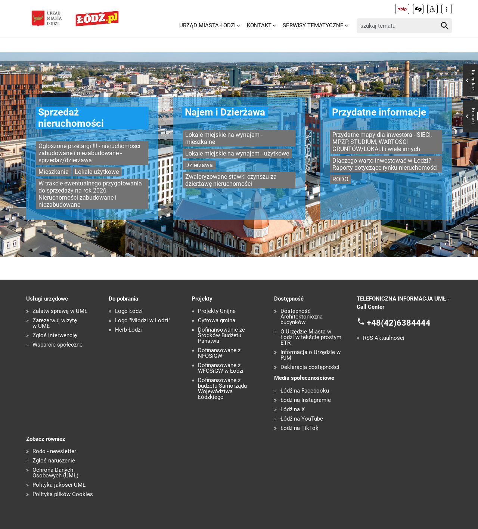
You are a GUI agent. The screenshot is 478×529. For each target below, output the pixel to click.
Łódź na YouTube (301, 419)
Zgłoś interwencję (54, 335)
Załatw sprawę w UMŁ (59, 311)
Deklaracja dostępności (309, 367)
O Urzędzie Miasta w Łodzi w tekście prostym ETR (310, 337)
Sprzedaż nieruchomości (71, 118)
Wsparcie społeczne (57, 345)
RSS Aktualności (383, 338)
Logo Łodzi (129, 311)
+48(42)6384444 (399, 322)
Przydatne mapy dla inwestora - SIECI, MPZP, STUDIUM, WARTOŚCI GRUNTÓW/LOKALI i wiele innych (382, 142)
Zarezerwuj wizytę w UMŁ (54, 323)
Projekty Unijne (217, 311)
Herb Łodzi (128, 330)
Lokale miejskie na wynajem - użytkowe (237, 153)
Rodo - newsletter (54, 451)
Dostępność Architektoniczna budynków (301, 316)
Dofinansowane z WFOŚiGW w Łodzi (220, 368)
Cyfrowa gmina (216, 320)
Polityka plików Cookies (62, 494)
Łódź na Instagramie (305, 400)
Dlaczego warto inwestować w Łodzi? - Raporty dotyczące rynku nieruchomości (385, 164)
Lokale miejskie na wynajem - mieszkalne (224, 138)
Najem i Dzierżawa (225, 112)
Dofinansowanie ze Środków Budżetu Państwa (221, 335)
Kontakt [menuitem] (259, 25)
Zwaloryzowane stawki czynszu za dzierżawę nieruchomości (231, 180)
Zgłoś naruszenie (53, 461)
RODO (340, 179)
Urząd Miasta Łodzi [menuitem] (207, 25)
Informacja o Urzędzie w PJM (310, 355)
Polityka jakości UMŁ (59, 485)
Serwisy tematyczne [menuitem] (313, 25)
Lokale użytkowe (97, 171)
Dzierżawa (199, 165)
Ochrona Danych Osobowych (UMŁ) (55, 473)
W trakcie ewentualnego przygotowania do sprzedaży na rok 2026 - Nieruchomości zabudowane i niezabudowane (90, 194)
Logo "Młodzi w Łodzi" (142, 320)
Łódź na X (292, 409)
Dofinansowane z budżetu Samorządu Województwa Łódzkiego (222, 389)
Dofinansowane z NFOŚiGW (219, 353)
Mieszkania (53, 171)
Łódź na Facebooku (304, 391)
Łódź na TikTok (299, 428)
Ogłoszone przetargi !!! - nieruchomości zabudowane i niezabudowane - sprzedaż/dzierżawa (89, 153)
